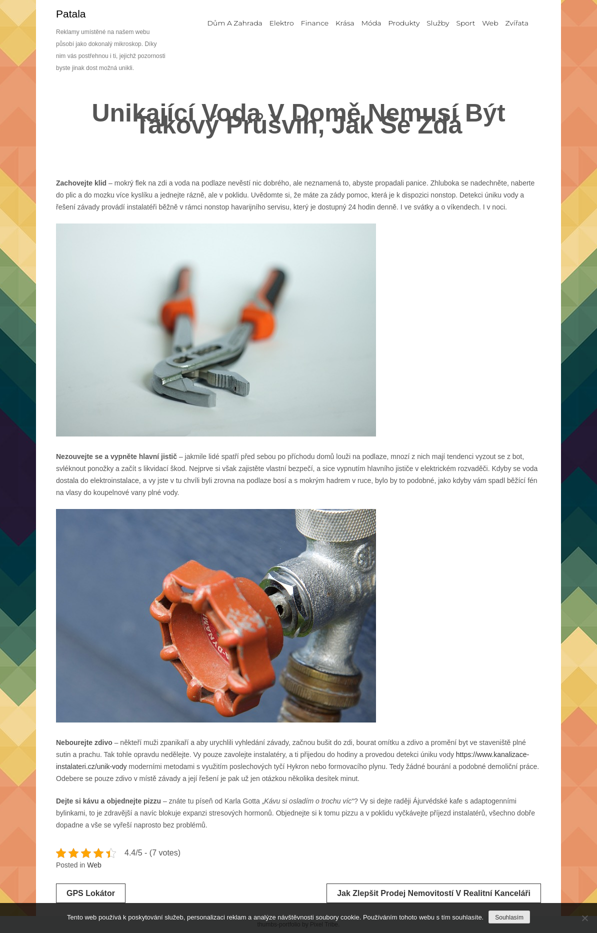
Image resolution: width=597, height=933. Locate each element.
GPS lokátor (90, 893)
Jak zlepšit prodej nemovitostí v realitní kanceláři (433, 893)
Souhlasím (509, 917)
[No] (585, 918)
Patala (71, 14)
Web (94, 865)
